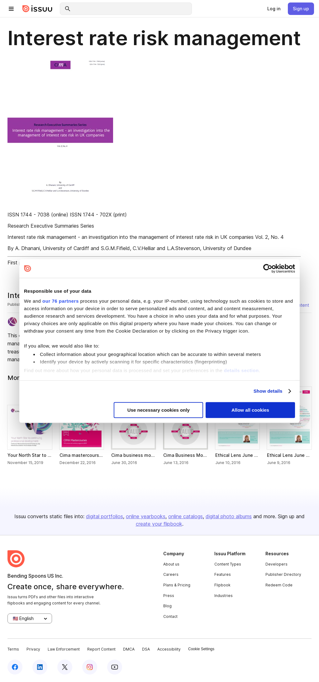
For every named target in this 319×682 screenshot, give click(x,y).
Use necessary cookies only (158, 410)
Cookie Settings (201, 649)
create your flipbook (159, 524)
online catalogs (185, 516)
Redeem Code (279, 585)
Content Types (227, 564)
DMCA (129, 649)
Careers (171, 574)
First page (18, 262)
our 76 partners (60, 301)
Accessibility (169, 649)
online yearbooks (145, 516)
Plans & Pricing (176, 585)
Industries (223, 595)
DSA (146, 649)
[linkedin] (39, 667)
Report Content (101, 649)
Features (222, 574)
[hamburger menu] (11, 8)
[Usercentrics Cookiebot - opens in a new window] (267, 268)
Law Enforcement (64, 649)
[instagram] (89, 667)
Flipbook (222, 585)
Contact (170, 616)
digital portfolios (104, 516)
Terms (13, 649)
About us (171, 564)
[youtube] (114, 667)
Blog (167, 606)
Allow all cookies (250, 410)
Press (168, 595)
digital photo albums (229, 516)
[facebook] (14, 667)
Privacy (33, 649)
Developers (276, 564)
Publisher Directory (283, 574)
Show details (268, 391)
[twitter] (64, 667)
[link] (273, 8)
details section (241, 370)
